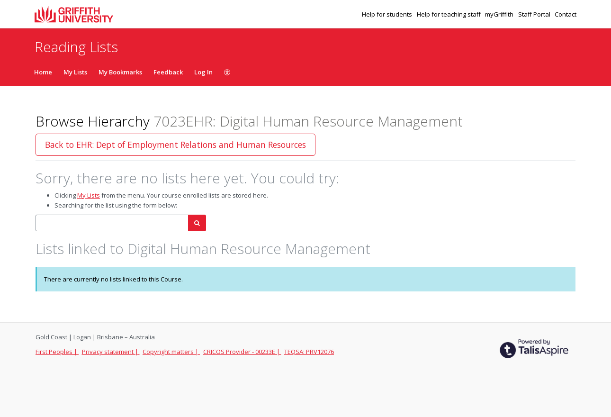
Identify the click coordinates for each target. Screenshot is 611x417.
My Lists (75, 72)
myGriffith (500, 14)
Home (43, 72)
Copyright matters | (171, 351)
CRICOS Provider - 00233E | (242, 351)
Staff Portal (535, 14)
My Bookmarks (120, 72)
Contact (565, 14)
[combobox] (112, 223)
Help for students (387, 14)
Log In (203, 72)
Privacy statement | (111, 351)
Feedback (168, 72)
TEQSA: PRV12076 (309, 351)
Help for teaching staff (449, 14)
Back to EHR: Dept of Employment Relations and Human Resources (175, 144)
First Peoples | (57, 351)
